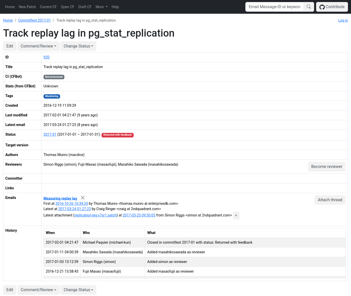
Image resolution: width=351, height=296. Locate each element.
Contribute (332, 7)
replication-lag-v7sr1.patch (96, 215)
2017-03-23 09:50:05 (139, 215)
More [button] (100, 7)
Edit (9, 46)
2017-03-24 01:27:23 (74, 209)
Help (115, 7)
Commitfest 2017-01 (34, 20)
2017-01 (50, 134)
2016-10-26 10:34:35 (71, 203)
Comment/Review (37, 46)
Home (10, 7)
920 (47, 57)
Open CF (67, 7)
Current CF (48, 7)
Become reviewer (326, 166)
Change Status (77, 46)
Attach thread (330, 199)
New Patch (27, 7)
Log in (343, 20)
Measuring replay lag (60, 198)
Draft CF (84, 7)
